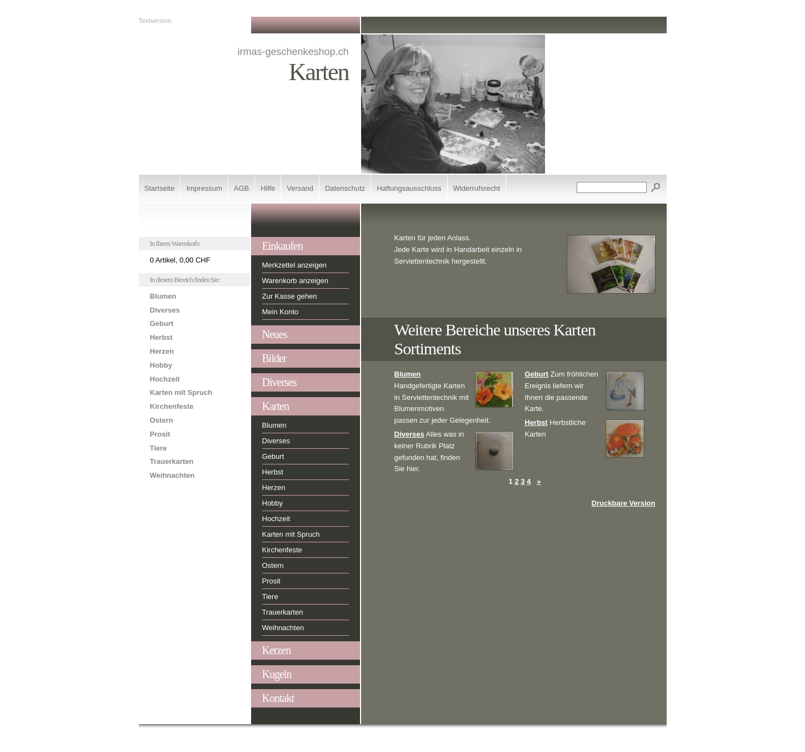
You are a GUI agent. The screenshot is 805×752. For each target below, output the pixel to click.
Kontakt (278, 698)
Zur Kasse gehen (289, 296)
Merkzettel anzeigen (294, 265)
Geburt (162, 323)
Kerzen (276, 650)
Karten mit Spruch (181, 392)
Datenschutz (345, 188)
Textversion (155, 20)
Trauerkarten (172, 461)
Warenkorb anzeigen (295, 280)
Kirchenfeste (172, 406)
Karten (275, 406)
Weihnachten (172, 475)
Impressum (204, 188)
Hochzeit (165, 379)
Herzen (162, 351)
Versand (300, 188)
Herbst (161, 337)
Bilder (274, 358)
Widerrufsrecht (477, 188)
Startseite (159, 188)
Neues (274, 334)
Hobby (161, 365)
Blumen (163, 296)
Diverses (165, 310)
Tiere (158, 448)
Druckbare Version (624, 503)
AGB (241, 188)
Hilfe (268, 188)
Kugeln (277, 674)
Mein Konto (280, 312)
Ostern (161, 420)
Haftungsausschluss (409, 188)
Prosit (160, 434)
